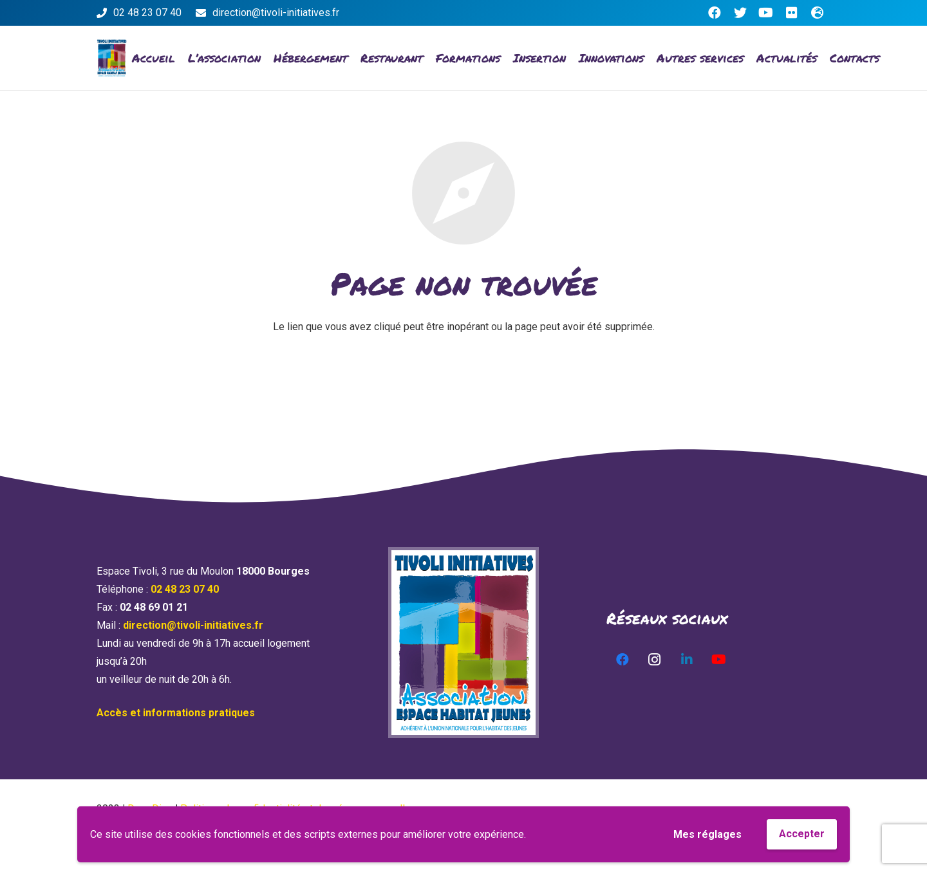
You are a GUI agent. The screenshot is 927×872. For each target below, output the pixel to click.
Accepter (802, 834)
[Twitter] (740, 13)
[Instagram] (655, 660)
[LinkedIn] (687, 660)
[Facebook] (714, 13)
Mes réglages (707, 834)
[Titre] (817, 13)
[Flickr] (792, 13)
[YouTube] (766, 13)
